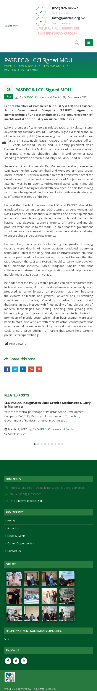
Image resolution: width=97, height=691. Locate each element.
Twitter (15, 369)
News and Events (50, 97)
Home (11, 520)
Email (39, 369)
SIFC (7, 639)
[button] (34, 444)
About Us (13, 528)
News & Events (16, 535)
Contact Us (14, 550)
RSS (24, 661)
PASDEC (28, 97)
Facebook (7, 369)
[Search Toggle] (77, 42)
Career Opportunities (20, 543)
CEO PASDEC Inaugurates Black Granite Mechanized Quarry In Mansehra (47, 404)
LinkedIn (23, 369)
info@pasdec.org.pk (30, 500)
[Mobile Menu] (89, 42)
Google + (31, 369)
